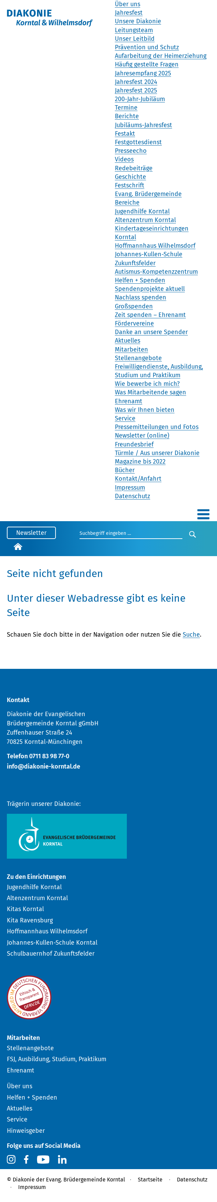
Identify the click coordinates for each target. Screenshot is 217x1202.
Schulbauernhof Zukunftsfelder (51, 953)
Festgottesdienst (138, 142)
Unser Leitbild (135, 38)
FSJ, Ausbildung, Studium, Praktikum (56, 1059)
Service (125, 418)
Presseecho (131, 151)
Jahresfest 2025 (136, 90)
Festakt (125, 133)
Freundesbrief (134, 444)
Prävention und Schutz (147, 47)
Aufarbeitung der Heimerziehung (160, 56)
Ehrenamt (128, 401)
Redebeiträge (134, 168)
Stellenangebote (138, 358)
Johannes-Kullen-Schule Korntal (52, 942)
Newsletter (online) (142, 435)
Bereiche (127, 202)
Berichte (127, 116)
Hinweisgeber (26, 1130)
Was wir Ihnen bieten (144, 410)
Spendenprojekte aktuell (150, 289)
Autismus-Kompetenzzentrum (156, 271)
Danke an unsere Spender (151, 332)
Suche (191, 634)
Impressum (130, 487)
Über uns (127, 4)
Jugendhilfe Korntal (142, 211)
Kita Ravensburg (30, 920)
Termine (126, 107)
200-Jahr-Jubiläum (140, 99)
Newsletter (31, 533)
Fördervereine (134, 323)
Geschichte (130, 177)
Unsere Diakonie (138, 21)
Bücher (125, 470)
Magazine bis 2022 (140, 461)
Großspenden (134, 306)
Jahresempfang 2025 (143, 73)
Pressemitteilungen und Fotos (156, 427)
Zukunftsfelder (135, 263)
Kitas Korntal (25, 909)
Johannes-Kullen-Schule (148, 254)
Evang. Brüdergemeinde (148, 194)
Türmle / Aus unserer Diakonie (157, 453)
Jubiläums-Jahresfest (143, 125)
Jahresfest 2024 (136, 82)
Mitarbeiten (131, 349)
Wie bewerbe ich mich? (147, 384)
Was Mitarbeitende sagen (150, 392)
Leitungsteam (134, 30)
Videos (124, 159)
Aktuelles (127, 340)
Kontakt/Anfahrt (138, 478)
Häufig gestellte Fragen (147, 64)
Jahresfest (129, 12)
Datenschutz (132, 496)
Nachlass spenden (140, 297)
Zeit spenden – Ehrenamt (150, 315)
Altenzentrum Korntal (145, 220)
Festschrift (129, 185)
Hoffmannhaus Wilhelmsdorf (155, 245)
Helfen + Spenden (140, 280)
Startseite (150, 1179)
